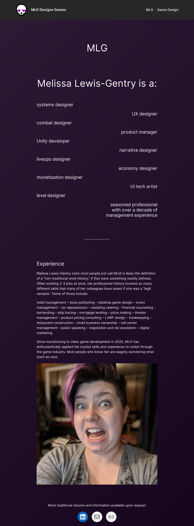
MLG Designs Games (48, 10)
